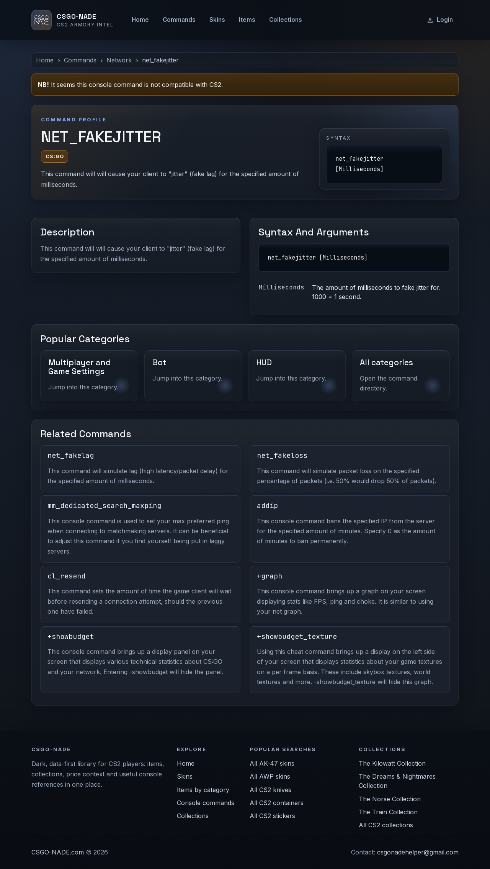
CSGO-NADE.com (57, 852)
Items (247, 19)
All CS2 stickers (272, 816)
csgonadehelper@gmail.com (418, 852)
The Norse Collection (390, 799)
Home (140, 19)
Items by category (203, 790)
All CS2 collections (386, 825)
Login (439, 20)
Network (119, 60)
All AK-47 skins (272, 763)
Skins (217, 19)
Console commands (205, 803)
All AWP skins (270, 776)
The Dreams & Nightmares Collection (397, 781)
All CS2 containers (277, 803)
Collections (285, 19)
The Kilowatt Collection (392, 763)
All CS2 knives (270, 790)
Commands (179, 19)
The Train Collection (388, 812)
